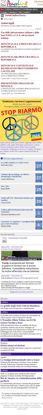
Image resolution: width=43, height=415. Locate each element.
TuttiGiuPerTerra (15, 15)
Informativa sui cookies (10, 407)
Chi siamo (38, 1)
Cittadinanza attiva (29, 9)
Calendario (12, 12)
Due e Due (5, 186)
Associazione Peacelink (17, 238)
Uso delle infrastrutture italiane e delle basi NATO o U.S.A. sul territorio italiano (20, 35)
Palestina (6, 354)
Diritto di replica (24, 407)
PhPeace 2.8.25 (18, 405)
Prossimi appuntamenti (13, 158)
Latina (4, 302)
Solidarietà (17, 9)
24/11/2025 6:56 (17, 247)
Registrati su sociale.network (21, 292)
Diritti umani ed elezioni (13, 345)
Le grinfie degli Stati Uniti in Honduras (20, 305)
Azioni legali (8, 19)
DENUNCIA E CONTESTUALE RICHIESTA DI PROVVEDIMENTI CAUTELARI (19, 68)
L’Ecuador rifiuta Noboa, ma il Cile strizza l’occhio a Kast (18, 321)
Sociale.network (8, 234)
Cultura (8, 9)
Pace (2, 9)
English (27, 12)
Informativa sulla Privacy (32, 405)
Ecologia (4, 12)
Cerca (40, 4)
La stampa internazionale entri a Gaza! (20, 359)
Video (20, 12)
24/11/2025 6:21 (17, 276)
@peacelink (5, 247)
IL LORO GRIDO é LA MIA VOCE (15, 163)
